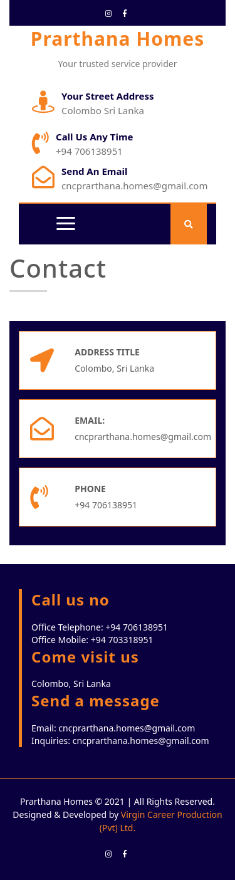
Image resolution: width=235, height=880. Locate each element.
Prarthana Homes (118, 38)
